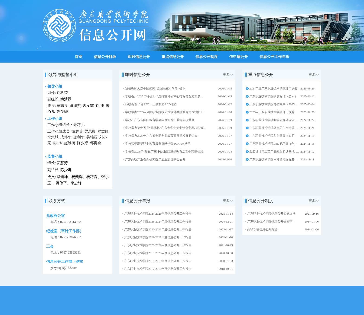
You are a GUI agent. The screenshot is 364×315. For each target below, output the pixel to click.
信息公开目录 (105, 57)
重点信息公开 (173, 57)
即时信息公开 (139, 57)
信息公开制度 (206, 57)
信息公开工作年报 (274, 57)
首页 (78, 57)
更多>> (228, 74)
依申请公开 (238, 57)
